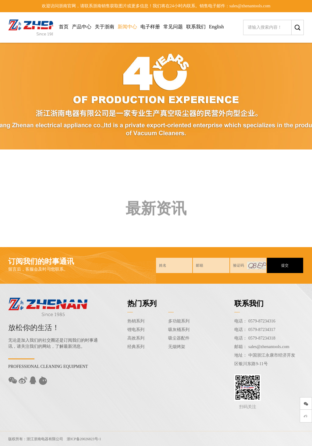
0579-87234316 (261, 321)
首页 (64, 26)
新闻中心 (127, 26)
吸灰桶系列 (179, 329)
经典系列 (135, 346)
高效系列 (135, 338)
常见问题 (173, 26)
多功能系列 (179, 321)
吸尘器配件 (179, 338)
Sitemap (233, 439)
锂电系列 (135, 329)
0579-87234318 (261, 338)
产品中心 (81, 26)
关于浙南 (104, 26)
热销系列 (135, 321)
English (216, 26)
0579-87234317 (261, 329)
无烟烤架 (176, 346)
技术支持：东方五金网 (281, 439)
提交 (285, 265)
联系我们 (196, 26)
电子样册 (150, 26)
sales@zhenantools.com (268, 346)
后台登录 (251, 439)
